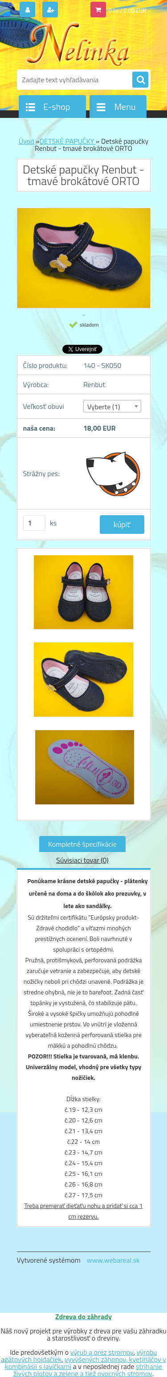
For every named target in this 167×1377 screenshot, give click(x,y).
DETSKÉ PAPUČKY (68, 141)
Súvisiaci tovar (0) (82, 860)
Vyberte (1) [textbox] (103, 406)
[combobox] (112, 406)
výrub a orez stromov (102, 1352)
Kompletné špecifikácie (82, 844)
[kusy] (34, 523)
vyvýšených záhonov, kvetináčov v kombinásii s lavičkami (85, 1363)
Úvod (26, 141)
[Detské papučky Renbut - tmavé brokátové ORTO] (84, 597)
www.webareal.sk (113, 1260)
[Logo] (78, 43)
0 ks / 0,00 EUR (128, 10)
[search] (140, 80)
